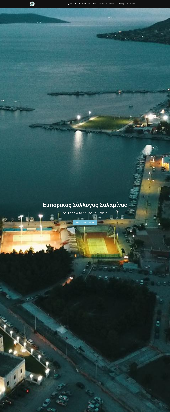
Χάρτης (121, 4)
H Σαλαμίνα (110, 4)
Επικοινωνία (130, 4)
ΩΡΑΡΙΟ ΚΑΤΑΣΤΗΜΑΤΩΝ (85, 222)
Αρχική (69, 4)
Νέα (76, 4)
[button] (139, 4)
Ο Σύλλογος (86, 4)
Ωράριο (101, 4)
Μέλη (94, 4)
